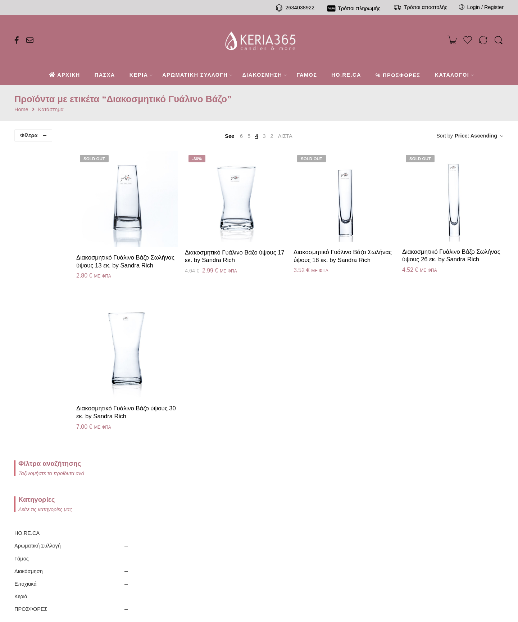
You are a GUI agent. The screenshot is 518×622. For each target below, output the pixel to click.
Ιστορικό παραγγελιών (259, 508)
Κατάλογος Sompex (82, 500)
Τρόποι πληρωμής (170, 508)
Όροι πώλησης (347, 525)
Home (21, 109)
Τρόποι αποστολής (170, 525)
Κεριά (20, 290)
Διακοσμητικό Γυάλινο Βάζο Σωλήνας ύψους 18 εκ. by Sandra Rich (363, 245)
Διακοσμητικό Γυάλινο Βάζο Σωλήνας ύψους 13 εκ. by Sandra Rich (178, 250)
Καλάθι (436, 492)
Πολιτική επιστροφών (347, 492)
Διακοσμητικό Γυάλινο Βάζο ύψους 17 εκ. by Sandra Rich (272, 241)
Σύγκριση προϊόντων (259, 541)
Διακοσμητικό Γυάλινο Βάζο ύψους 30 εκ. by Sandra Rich (180, 388)
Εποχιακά (25, 277)
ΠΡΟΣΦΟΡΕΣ (30, 303)
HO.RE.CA (27, 227)
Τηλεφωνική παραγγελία (170, 492)
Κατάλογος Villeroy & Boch (82, 517)
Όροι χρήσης (347, 541)
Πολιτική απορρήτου (347, 508)
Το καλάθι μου (259, 525)
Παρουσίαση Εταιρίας (82, 484)
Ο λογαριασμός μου (259, 492)
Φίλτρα (28, 135)
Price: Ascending (476, 136)
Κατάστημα (51, 109)
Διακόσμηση (28, 265)
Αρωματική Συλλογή (37, 240)
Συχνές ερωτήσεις (170, 541)
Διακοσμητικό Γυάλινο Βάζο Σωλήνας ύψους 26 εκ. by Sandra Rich (455, 245)
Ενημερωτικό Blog (82, 534)
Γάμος (21, 252)
